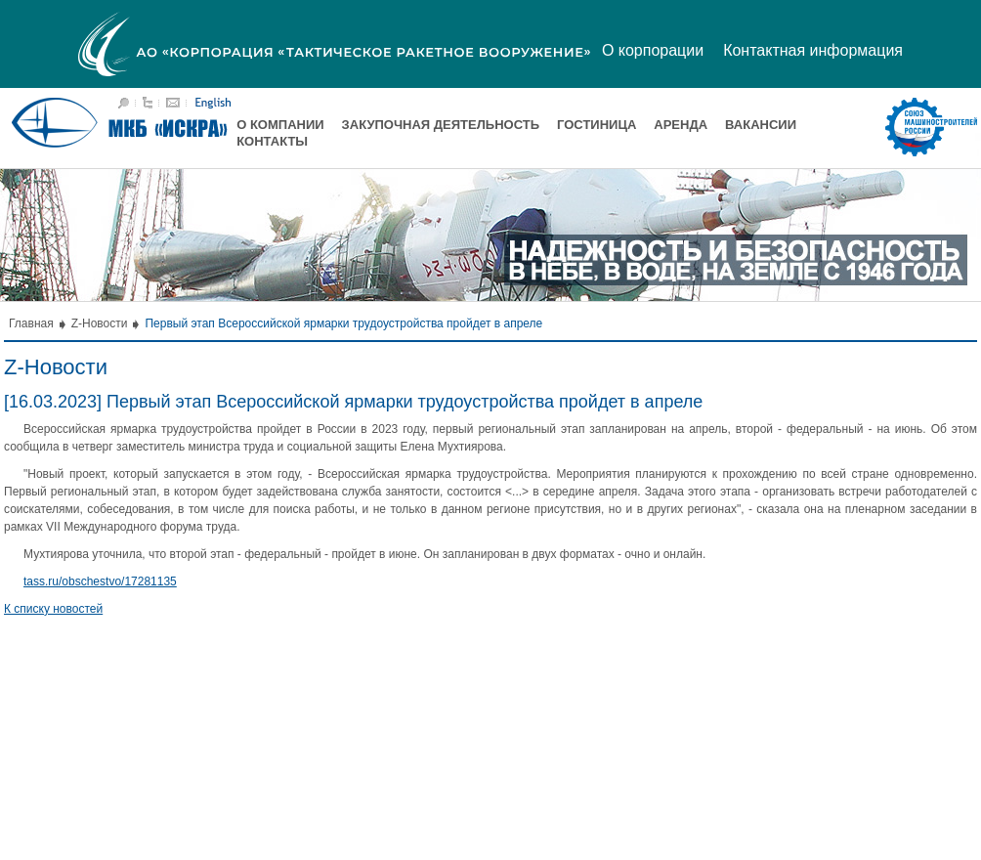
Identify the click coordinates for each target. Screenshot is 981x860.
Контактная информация (813, 50)
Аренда (680, 124)
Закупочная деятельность (440, 124)
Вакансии (760, 124)
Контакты (272, 141)
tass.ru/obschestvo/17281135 (100, 581)
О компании (279, 124)
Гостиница (596, 124)
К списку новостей (53, 609)
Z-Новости (99, 323)
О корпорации (653, 50)
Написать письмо (173, 102)
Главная (31, 323)
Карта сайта (147, 102)
